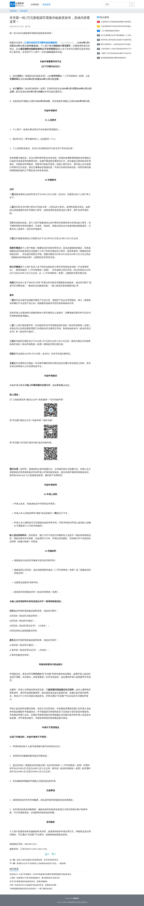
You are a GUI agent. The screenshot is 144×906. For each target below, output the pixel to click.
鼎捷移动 (76, 898)
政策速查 (47, 4)
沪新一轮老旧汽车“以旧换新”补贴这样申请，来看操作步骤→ (34, 885)
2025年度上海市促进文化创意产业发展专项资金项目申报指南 (122, 40)
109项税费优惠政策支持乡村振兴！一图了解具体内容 (31, 889)
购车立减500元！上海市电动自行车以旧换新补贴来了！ (120, 44)
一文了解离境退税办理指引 (110, 31)
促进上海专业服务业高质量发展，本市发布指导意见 (37, 860)
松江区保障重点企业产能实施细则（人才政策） (117, 35)
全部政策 (35, 4)
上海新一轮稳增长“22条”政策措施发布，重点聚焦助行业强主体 (35, 878)
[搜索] (117, 4)
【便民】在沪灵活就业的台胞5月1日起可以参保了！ (119, 53)
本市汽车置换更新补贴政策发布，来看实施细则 (28, 881)
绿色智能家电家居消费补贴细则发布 (113, 58)
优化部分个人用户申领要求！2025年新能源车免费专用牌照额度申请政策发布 (40, 874)
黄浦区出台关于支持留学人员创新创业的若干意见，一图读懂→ (42, 863)
